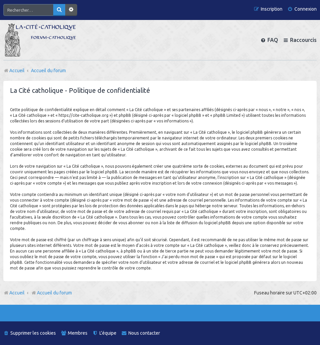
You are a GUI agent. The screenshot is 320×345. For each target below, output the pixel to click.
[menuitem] (302, 9)
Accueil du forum (51, 292)
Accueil (17, 292)
